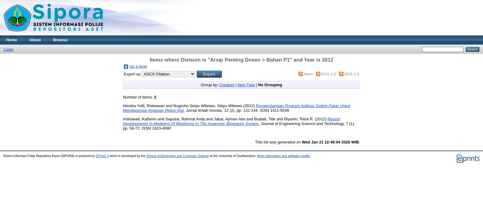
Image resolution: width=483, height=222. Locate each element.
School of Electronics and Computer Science (177, 156)
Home (11, 40)
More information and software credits (283, 156)
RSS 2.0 (351, 74)
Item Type (246, 85)
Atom (308, 74)
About (35, 40)
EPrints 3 (102, 156)
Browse (60, 40)
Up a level (138, 66)
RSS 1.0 (328, 74)
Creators (226, 85)
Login (8, 49)
